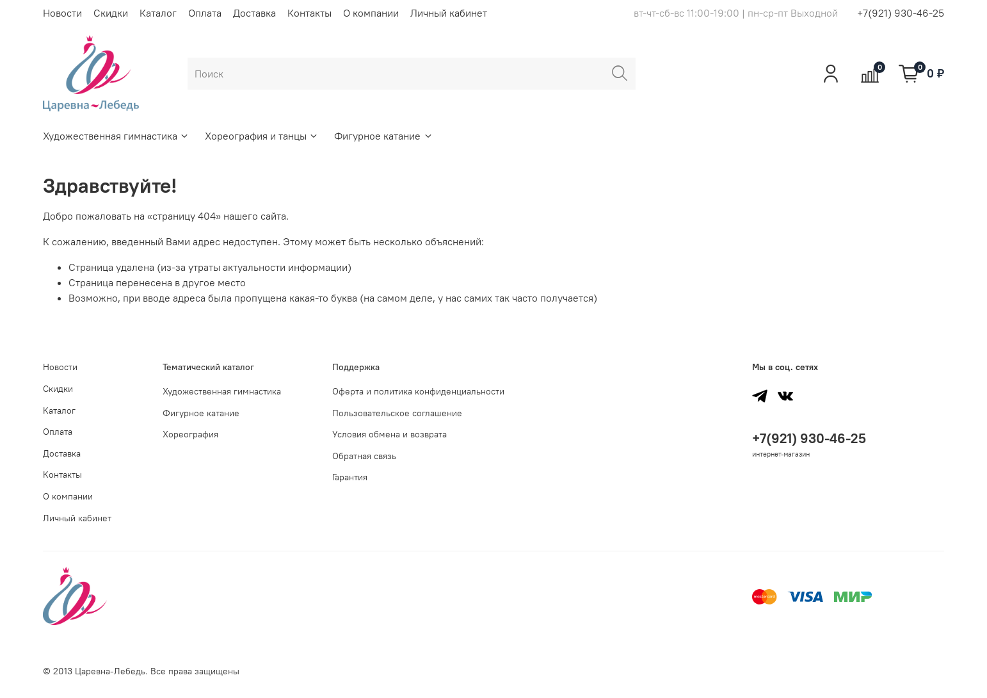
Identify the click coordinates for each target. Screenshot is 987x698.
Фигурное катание (383, 135)
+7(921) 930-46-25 (900, 12)
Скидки (110, 12)
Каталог (158, 12)
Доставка (254, 12)
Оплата (204, 12)
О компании (371, 12)
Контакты (309, 12)
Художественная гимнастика (116, 135)
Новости (62, 12)
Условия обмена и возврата (389, 434)
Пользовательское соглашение (397, 413)
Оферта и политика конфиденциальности (418, 391)
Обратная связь (364, 456)
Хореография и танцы (262, 135)
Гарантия (349, 477)
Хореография (190, 434)
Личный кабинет (448, 12)
